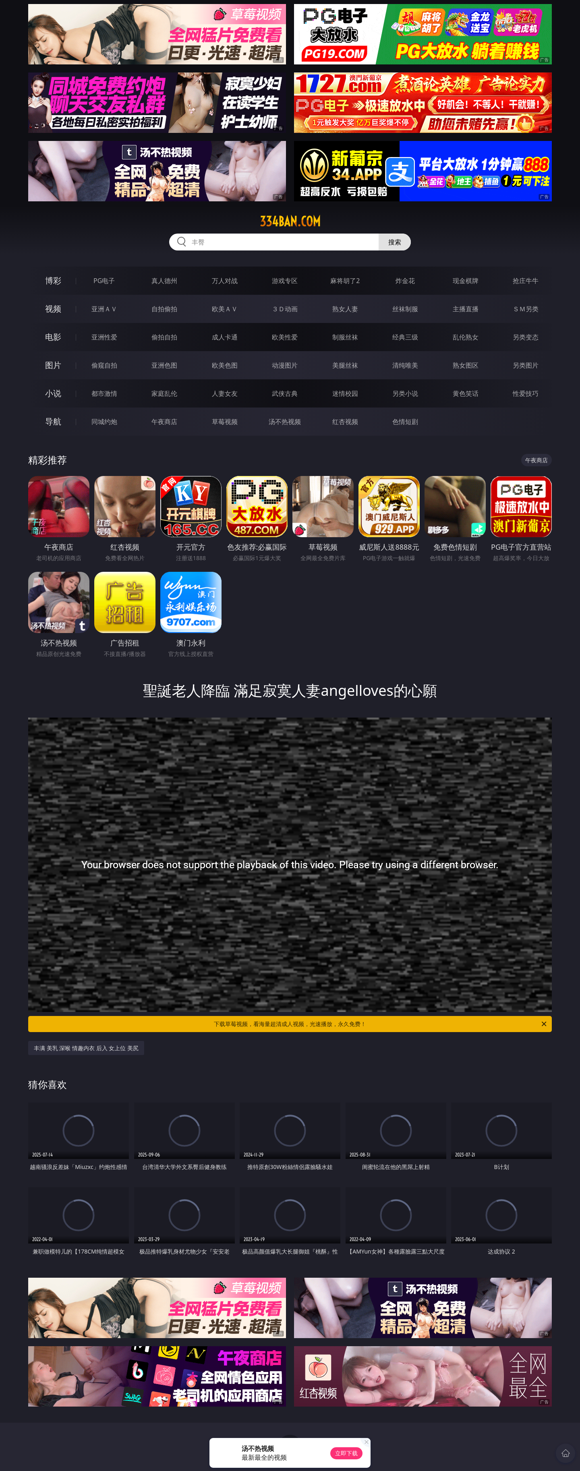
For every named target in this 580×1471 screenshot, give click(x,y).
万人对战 (225, 280)
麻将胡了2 (345, 280)
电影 (53, 336)
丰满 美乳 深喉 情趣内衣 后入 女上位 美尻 (86, 1048)
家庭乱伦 (164, 393)
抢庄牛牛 (526, 280)
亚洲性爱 (104, 337)
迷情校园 (345, 393)
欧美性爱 (285, 337)
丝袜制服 (405, 308)
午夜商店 (164, 421)
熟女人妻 (345, 308)
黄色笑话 (465, 393)
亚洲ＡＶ (104, 308)
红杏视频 (345, 421)
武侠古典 (285, 393)
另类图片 (526, 365)
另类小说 (405, 393)
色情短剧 (405, 421)
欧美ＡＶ (225, 308)
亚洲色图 (164, 365)
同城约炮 (104, 421)
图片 (53, 365)
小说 (53, 393)
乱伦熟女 (465, 337)
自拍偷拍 (164, 308)
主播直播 (465, 308)
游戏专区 (285, 280)
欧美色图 (225, 365)
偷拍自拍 (164, 337)
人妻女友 (225, 393)
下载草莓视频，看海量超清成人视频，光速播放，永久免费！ (381, 1024)
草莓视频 (225, 421)
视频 (53, 308)
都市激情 (104, 393)
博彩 (53, 280)
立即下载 (346, 1453)
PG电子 (104, 280)
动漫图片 (285, 365)
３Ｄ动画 (285, 308)
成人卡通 (225, 337)
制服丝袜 (345, 337)
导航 (53, 421)
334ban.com (290, 221)
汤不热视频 (285, 421)
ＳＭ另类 (526, 308)
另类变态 (526, 337)
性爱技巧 (526, 393)
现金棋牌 (465, 280)
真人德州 (164, 280)
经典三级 (405, 337)
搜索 (394, 242)
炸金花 (405, 280)
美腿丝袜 (345, 365)
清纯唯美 (405, 365)
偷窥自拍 (104, 365)
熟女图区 (465, 365)
